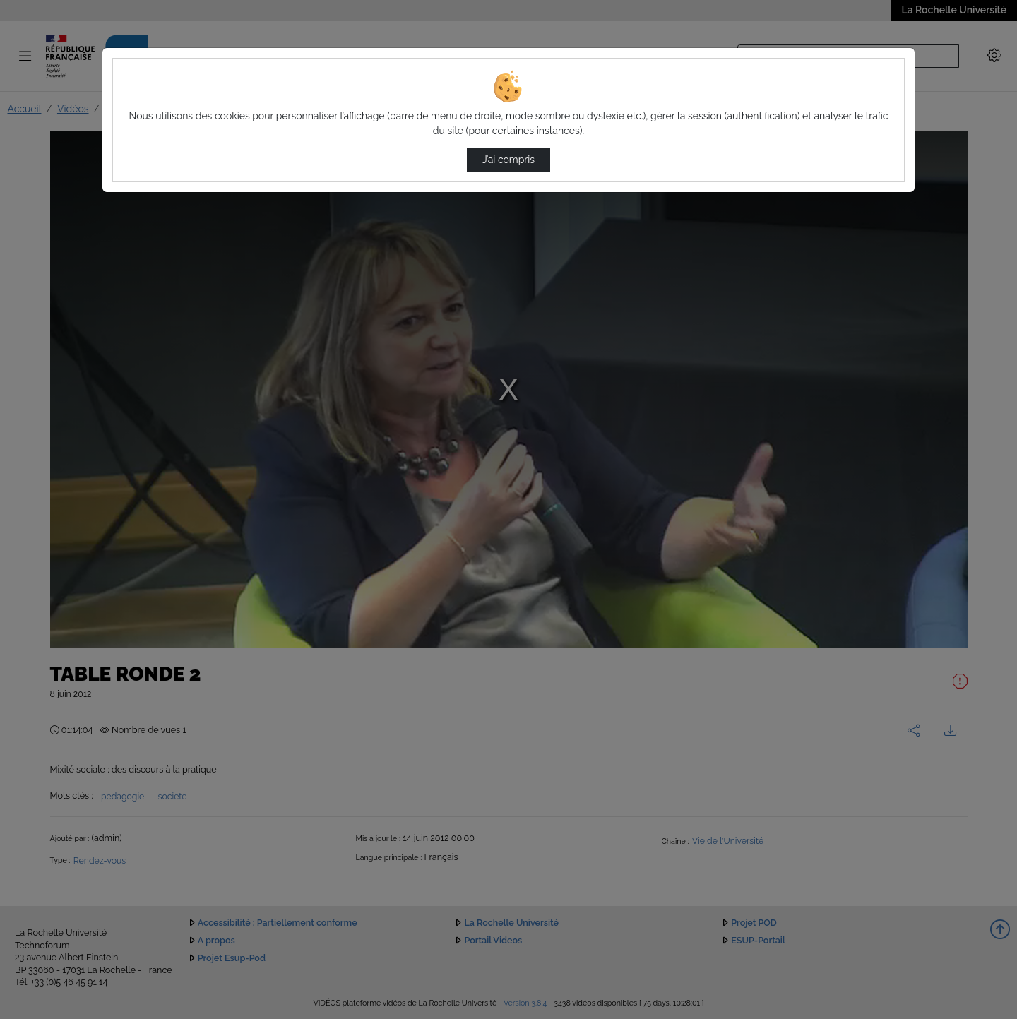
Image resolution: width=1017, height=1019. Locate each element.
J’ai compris (508, 159)
